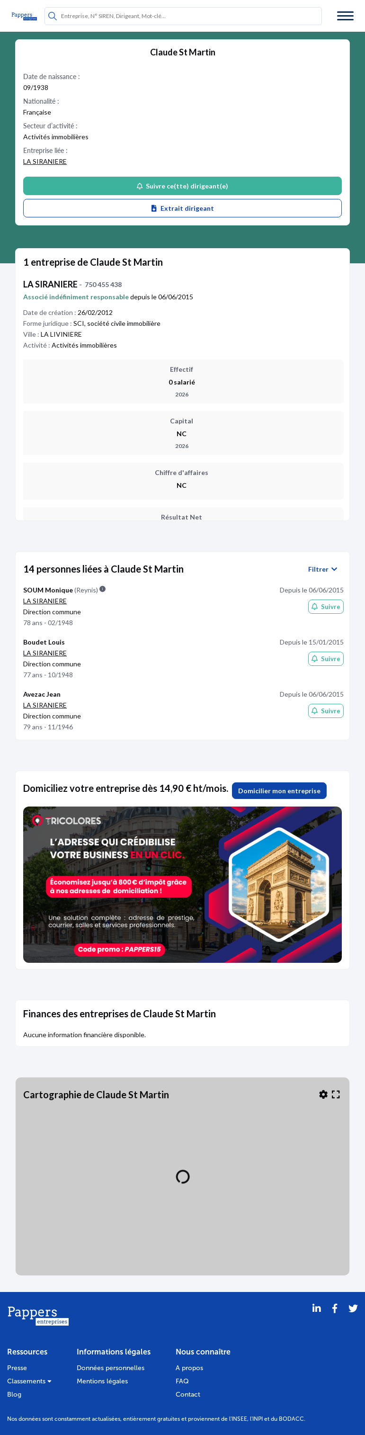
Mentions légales (102, 1381)
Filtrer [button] (322, 569)
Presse (17, 1368)
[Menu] (345, 15)
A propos (189, 1368)
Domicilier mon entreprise (279, 791)
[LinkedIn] (316, 1320)
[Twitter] (353, 1320)
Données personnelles (110, 1368)
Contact (188, 1394)
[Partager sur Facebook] (334, 1320)
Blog (14, 1394)
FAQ (182, 1381)
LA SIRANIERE (45, 161)
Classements (29, 1381)
